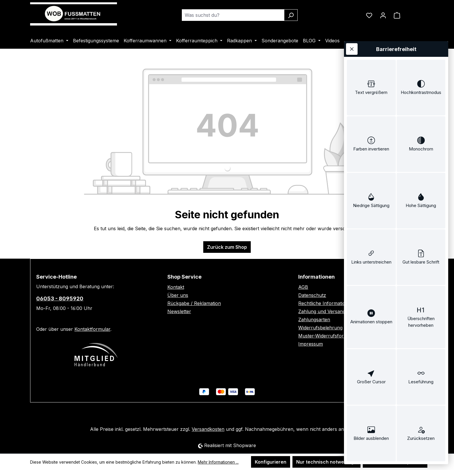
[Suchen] (291, 15)
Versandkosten (208, 429)
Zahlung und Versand (321, 311)
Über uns (177, 295)
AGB (303, 287)
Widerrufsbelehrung (320, 328)
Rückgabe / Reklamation (194, 303)
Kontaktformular (92, 329)
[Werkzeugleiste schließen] (352, 49)
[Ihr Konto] (383, 15)
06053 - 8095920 (59, 298)
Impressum (310, 344)
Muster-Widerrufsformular (327, 336)
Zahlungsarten (314, 319)
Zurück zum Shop (227, 247)
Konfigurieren (270, 462)
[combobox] (233, 15)
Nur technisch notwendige (326, 462)
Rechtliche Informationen (326, 303)
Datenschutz (312, 295)
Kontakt (175, 287)
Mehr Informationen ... (218, 462)
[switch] (371, 87)
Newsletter (179, 311)
